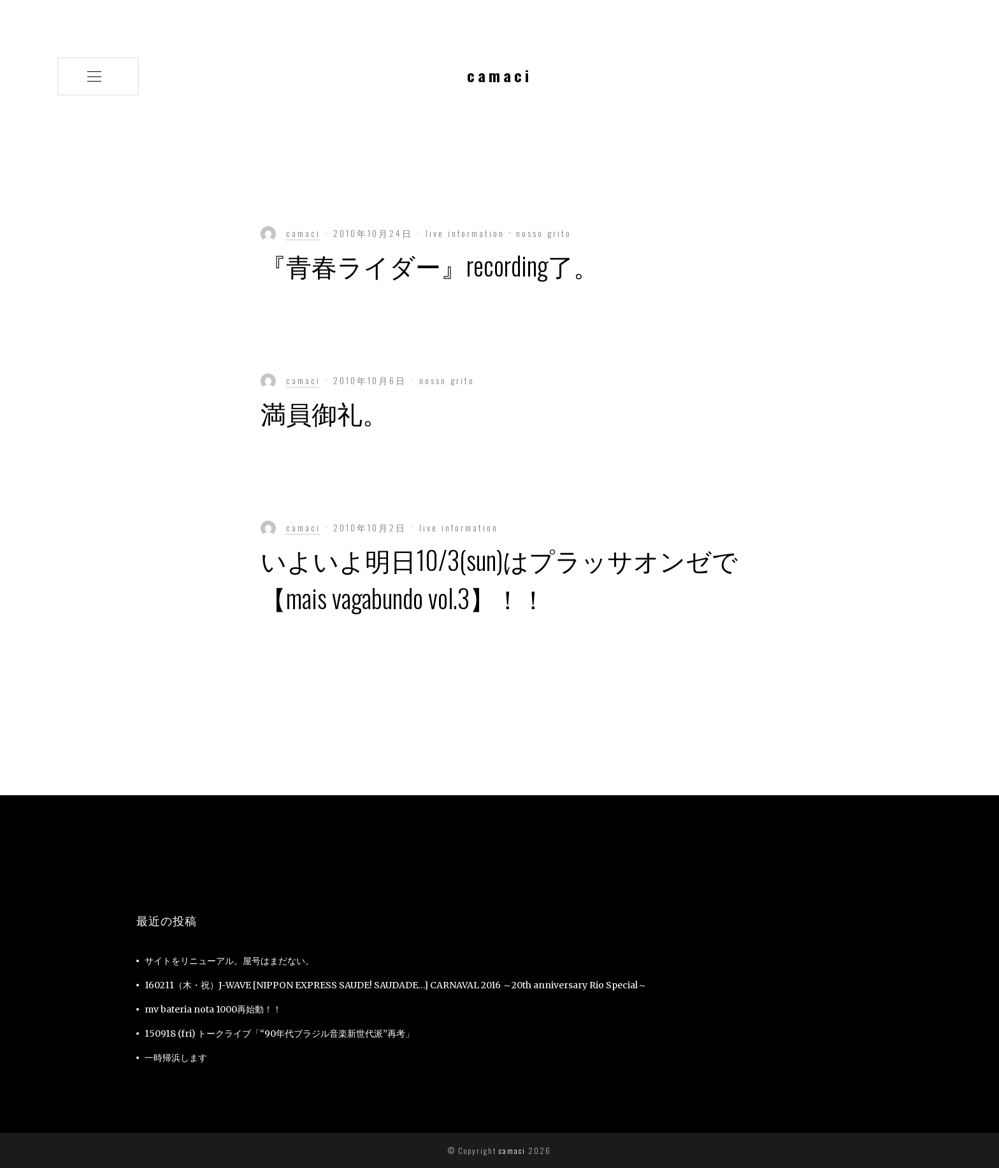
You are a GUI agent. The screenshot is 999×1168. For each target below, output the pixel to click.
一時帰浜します (176, 1057)
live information (467, 233)
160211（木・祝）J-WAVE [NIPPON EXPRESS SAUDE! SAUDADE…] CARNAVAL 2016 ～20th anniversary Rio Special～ (396, 985)
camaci (511, 1150)
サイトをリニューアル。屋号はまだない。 (229, 961)
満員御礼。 (324, 412)
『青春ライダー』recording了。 (430, 265)
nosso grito (543, 233)
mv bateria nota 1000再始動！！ (213, 1009)
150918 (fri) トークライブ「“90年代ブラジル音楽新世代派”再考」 (279, 1033)
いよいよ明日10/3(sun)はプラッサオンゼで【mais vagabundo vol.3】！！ (499, 578)
